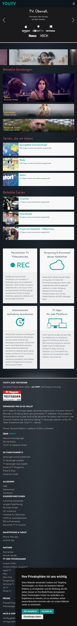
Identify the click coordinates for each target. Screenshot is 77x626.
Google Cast (8, 580)
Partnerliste (8, 552)
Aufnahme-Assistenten (13, 500)
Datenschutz (8, 489)
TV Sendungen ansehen (13, 460)
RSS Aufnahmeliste (11, 521)
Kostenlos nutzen (10, 474)
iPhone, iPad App (10, 536)
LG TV (5, 587)
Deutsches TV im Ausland (14, 524)
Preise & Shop (9, 470)
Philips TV (7, 591)
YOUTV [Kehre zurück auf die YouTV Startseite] (9, 4)
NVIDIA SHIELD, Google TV (15, 567)
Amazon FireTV (9, 563)
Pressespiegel (9, 606)
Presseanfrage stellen (12, 602)
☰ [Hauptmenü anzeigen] (74, 3)
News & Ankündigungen (13, 438)
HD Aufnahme (9, 511)
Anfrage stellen (10, 621)
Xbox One (7, 577)
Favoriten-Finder (10, 507)
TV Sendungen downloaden (15, 463)
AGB (5, 486)
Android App (8, 540)
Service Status (9, 441)
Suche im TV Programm (13, 467)
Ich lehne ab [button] (47, 611)
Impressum (8, 493)
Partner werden (10, 555)
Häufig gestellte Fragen (13, 618)
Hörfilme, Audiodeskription (15, 518)
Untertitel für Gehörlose (14, 514)
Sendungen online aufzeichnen (16, 456)
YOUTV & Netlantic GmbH (15, 445)
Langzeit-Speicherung (12, 504)
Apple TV (7, 570)
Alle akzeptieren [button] (30, 611)
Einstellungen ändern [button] (32, 617)
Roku (5, 573)
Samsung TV (8, 584)
